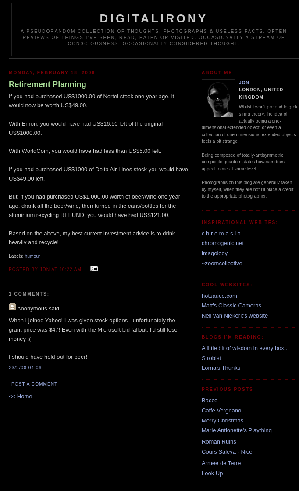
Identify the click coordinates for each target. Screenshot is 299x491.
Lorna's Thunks (221, 368)
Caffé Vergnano (221, 410)
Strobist (211, 358)
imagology (215, 253)
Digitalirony (154, 18)
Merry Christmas (222, 420)
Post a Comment (34, 384)
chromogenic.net (223, 243)
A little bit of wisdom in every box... (245, 348)
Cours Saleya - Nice (227, 451)
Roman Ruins (219, 441)
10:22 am (70, 269)
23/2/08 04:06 (25, 367)
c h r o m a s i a (221, 233)
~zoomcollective (222, 263)
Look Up (212, 473)
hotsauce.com (219, 295)
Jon (244, 82)
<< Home (20, 396)
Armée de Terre (221, 463)
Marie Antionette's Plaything (237, 430)
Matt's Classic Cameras (231, 305)
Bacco (209, 400)
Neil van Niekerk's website (235, 315)
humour (32, 256)
